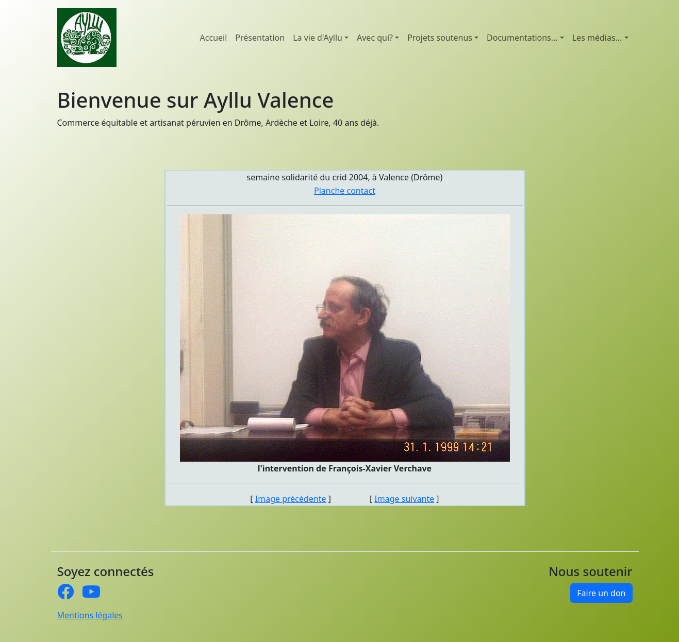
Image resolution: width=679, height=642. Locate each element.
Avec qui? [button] (375, 37)
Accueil (213, 37)
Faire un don (601, 593)
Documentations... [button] (522, 37)
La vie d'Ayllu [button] (317, 37)
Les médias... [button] (597, 37)
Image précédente (290, 498)
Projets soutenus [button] (439, 37)
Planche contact (344, 190)
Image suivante (404, 498)
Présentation (260, 37)
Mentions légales (90, 615)
